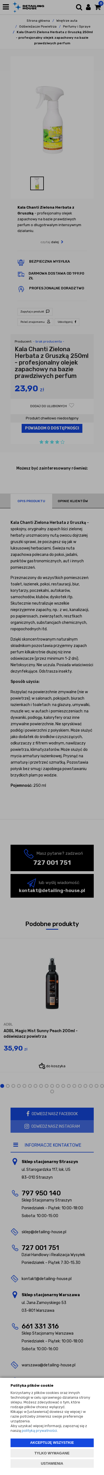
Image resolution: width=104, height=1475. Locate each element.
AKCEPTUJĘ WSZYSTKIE (52, 1442)
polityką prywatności (39, 1430)
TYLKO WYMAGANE (51, 1453)
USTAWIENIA (52, 1463)
